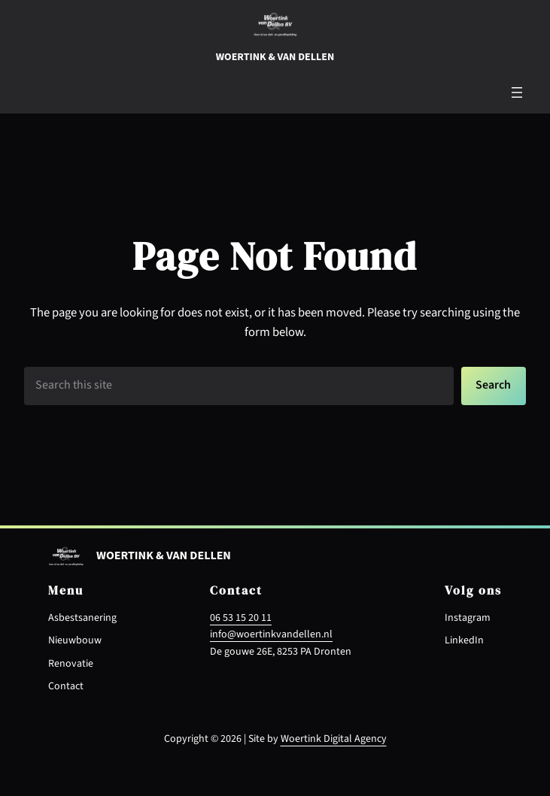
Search (493, 385)
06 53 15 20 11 (241, 617)
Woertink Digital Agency (334, 738)
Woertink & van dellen (275, 57)
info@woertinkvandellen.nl (271, 634)
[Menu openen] (517, 92)
